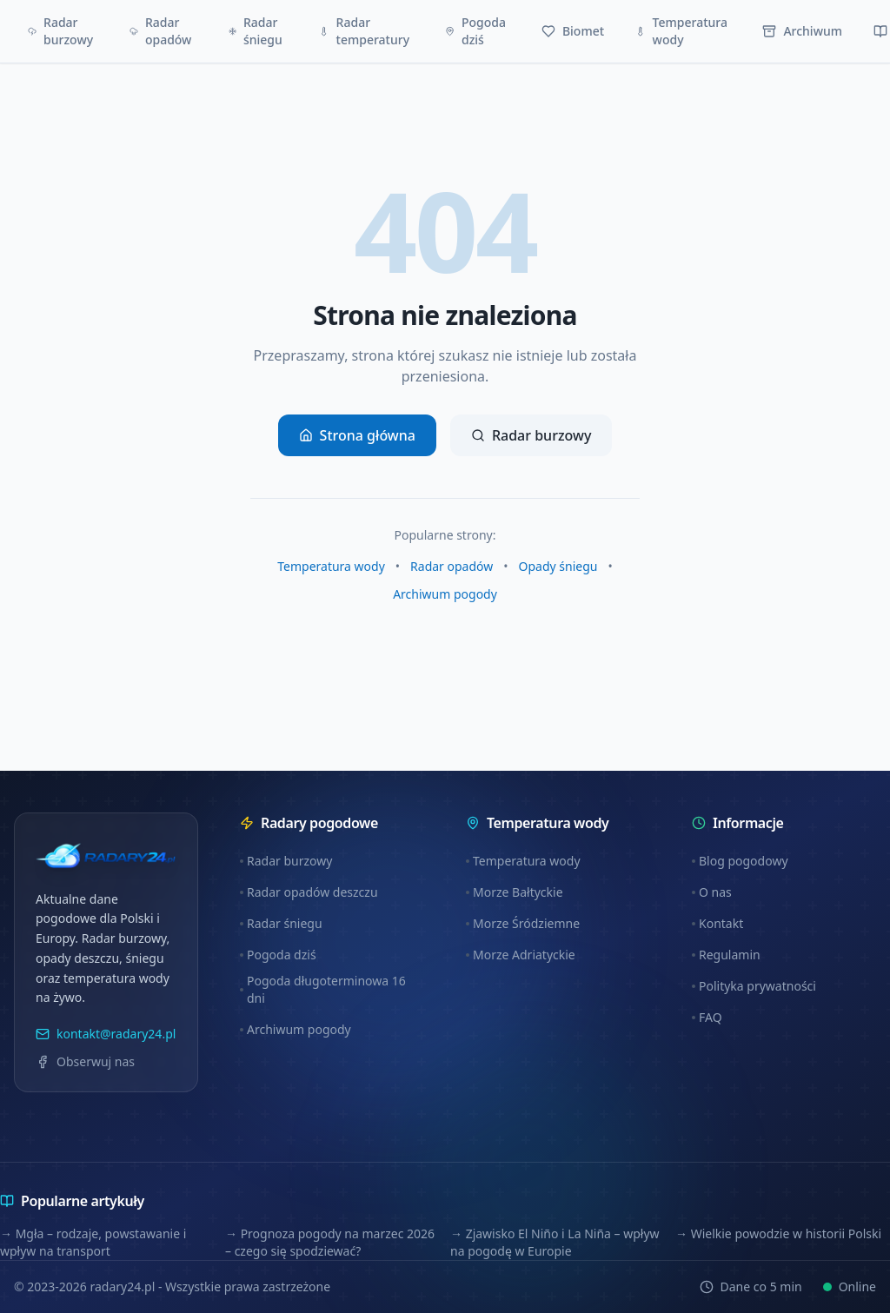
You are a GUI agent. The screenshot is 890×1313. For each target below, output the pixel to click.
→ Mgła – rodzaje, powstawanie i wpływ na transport (93, 1242)
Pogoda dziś (475, 31)
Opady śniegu (558, 566)
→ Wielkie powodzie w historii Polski (778, 1233)
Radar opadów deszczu (309, 892)
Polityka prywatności (754, 986)
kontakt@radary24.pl (106, 1033)
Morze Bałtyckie (514, 892)
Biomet (572, 31)
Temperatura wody (681, 31)
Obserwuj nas (85, 1061)
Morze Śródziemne (523, 923)
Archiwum (802, 31)
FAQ (707, 1017)
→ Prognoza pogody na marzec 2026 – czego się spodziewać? (330, 1242)
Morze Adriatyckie (520, 954)
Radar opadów (160, 31)
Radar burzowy (60, 31)
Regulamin (726, 954)
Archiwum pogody (445, 594)
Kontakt (717, 923)
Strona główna (357, 435)
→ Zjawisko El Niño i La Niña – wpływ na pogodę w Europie (555, 1242)
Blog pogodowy (740, 860)
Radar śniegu (255, 31)
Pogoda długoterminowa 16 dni (323, 989)
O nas (712, 892)
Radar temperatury (364, 31)
